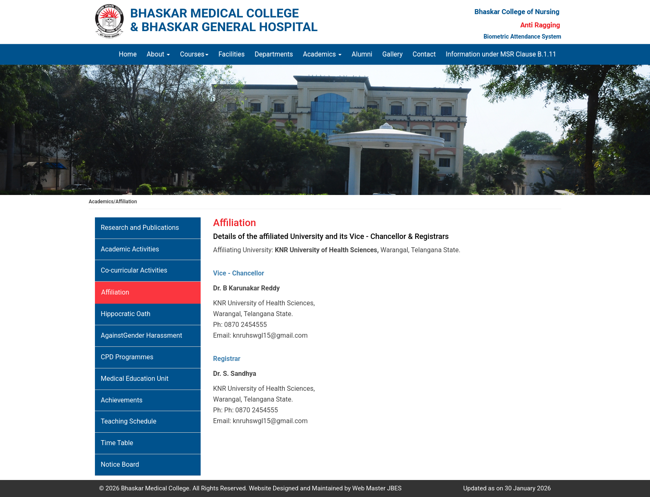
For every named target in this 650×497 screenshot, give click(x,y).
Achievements (122, 400)
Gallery (392, 54)
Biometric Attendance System (522, 36)
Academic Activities (130, 249)
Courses (194, 54)
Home (130, 54)
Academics (322, 54)
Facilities (231, 54)
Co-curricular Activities (134, 270)
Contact (424, 54)
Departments (274, 54)
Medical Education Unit (135, 378)
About (158, 54)
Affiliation (115, 292)
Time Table (117, 443)
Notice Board (120, 464)
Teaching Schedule (128, 421)
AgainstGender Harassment (141, 335)
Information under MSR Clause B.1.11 (501, 54)
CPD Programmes (127, 357)
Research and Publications (140, 227)
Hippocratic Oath (125, 314)
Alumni (362, 54)
